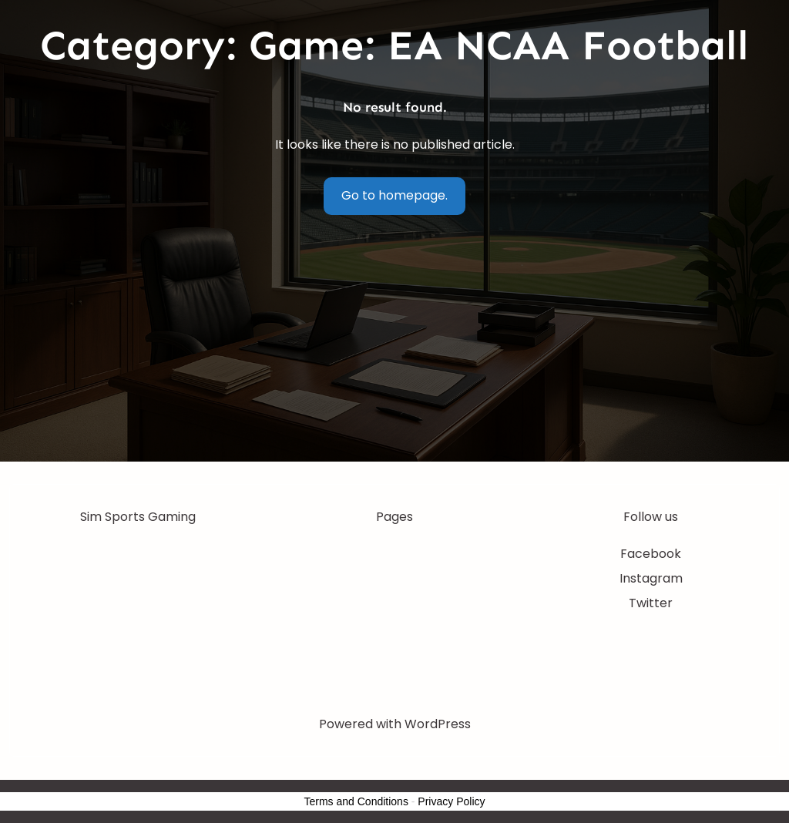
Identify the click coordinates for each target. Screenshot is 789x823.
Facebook (650, 554)
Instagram (651, 578)
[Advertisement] (395, 346)
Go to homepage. (394, 195)
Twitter (651, 603)
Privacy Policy (451, 801)
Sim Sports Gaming (138, 517)
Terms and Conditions (356, 801)
